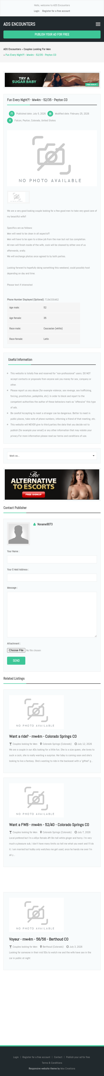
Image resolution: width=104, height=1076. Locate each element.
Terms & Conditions (52, 1063)
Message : (12, 588)
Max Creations (67, 1068)
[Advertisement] (52, 1003)
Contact (58, 1057)
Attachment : (14, 643)
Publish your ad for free (52, 34)
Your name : (13, 551)
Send (16, 661)
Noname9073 (44, 524)
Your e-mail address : (18, 569)
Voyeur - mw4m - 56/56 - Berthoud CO (38, 939)
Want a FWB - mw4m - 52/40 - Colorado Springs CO (49, 824)
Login (36, 11)
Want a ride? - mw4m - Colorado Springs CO (43, 736)
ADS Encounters (19, 24)
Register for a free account (56, 11)
